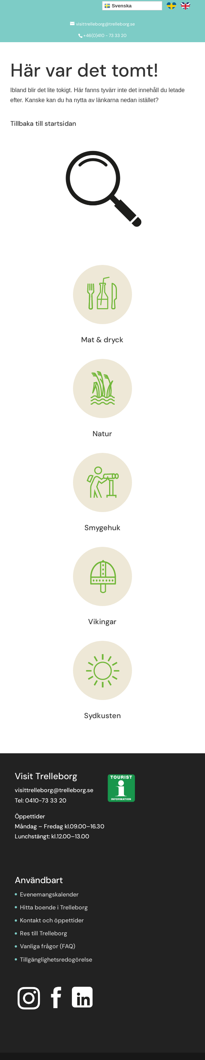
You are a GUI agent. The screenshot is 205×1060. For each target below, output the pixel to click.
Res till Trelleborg (43, 933)
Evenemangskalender (49, 894)
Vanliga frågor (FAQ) (47, 946)
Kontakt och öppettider (52, 920)
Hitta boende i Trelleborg (54, 907)
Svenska (118, 6)
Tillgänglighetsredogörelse (56, 959)
